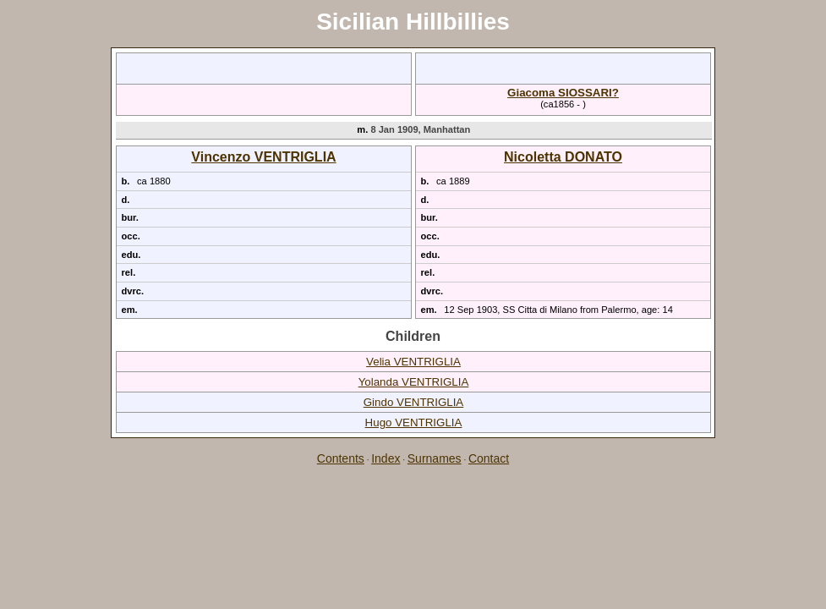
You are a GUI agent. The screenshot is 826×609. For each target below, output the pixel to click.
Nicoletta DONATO (563, 157)
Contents (340, 458)
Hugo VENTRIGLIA (413, 422)
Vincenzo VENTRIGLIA (263, 157)
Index (385, 458)
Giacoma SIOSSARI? (563, 92)
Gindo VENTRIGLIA (414, 402)
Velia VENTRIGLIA (413, 361)
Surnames (435, 458)
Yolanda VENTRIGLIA (413, 382)
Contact (488, 458)
